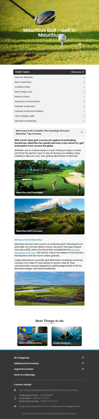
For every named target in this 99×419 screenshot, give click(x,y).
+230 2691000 (36, 395)
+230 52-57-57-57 (34, 398)
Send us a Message (24, 374)
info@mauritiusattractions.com (33, 406)
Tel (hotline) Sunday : (29, 401)
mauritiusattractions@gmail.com (64, 406)
